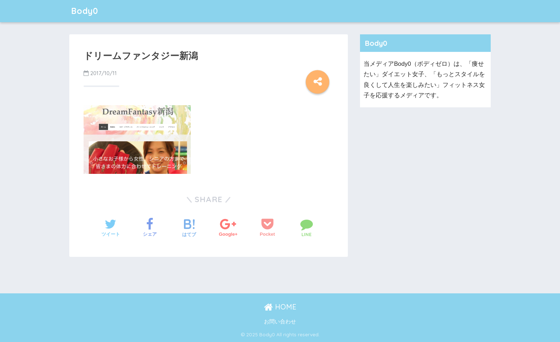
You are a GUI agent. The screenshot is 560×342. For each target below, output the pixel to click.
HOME (280, 306)
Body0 (84, 11)
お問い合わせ (280, 321)
